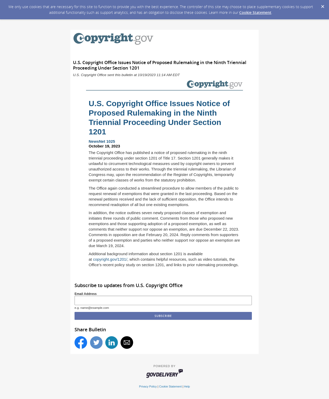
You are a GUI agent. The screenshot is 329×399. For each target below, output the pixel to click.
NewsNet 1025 (102, 141)
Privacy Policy (148, 386)
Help (187, 386)
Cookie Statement (255, 12)
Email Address (86, 294)
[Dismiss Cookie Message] (322, 5)
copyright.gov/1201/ (110, 259)
